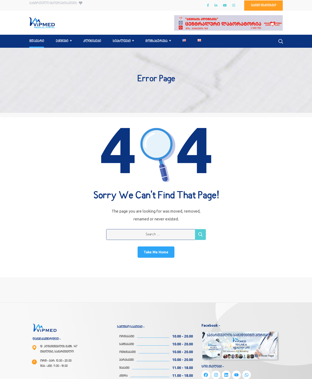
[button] (263, 5)
